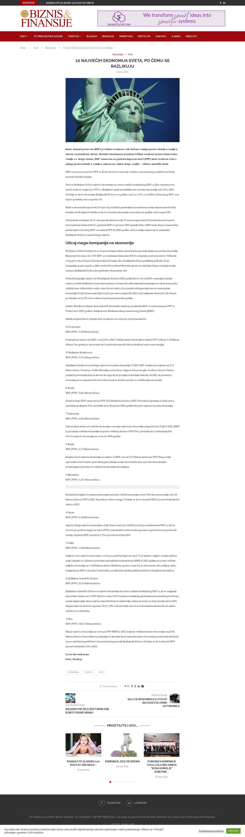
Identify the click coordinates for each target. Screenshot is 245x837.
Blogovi (92, 36)
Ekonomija (50, 47)
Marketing (126, 36)
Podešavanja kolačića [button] (211, 831)
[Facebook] (220, 3)
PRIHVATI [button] (233, 831)
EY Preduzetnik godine (48, 36)
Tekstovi (73, 36)
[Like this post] (128, 686)
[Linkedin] (224, 3)
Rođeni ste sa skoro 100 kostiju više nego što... (75, 3)
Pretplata (144, 36)
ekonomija (73, 672)
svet (101, 672)
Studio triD (128, 824)
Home (23, 47)
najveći (89, 672)
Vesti (23, 36)
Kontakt (161, 36)
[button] (40, 3)
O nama (176, 36)
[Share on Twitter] (135, 686)
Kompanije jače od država (122, 761)
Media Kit (191, 36)
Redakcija (108, 36)
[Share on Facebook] (132, 686)
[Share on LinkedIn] (139, 686)
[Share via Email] (142, 686)
